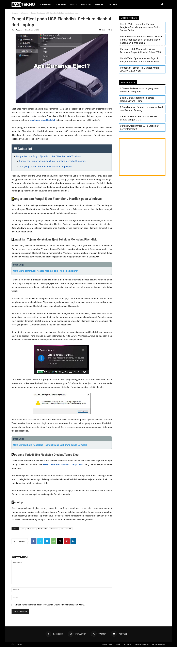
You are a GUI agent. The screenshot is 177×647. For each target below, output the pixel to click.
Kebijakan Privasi (158, 644)
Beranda (15, 13)
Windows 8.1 (66, 529)
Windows (60, 4)
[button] (162, 4)
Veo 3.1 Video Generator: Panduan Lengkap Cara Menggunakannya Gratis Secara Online (140, 27)
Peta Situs (127, 644)
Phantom (19, 30)
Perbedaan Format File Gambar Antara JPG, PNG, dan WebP (139, 69)
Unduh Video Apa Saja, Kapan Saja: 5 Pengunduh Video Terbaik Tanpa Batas (140, 60)
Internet (99, 4)
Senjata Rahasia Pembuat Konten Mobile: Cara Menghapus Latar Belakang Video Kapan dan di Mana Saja (141, 39)
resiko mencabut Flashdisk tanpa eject (63, 464)
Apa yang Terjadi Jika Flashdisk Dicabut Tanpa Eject (45, 166)
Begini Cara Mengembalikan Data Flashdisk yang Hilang (137, 99)
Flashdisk (30, 529)
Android (86, 4)
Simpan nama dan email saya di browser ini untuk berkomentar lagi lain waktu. (50, 605)
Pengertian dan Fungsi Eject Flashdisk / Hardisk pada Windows (48, 156)
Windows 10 (42, 529)
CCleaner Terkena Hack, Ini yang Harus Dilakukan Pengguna (140, 90)
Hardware (45, 4)
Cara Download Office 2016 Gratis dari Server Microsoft (139, 127)
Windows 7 (54, 529)
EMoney (113, 4)
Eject (22, 529)
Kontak (117, 644)
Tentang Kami (106, 644)
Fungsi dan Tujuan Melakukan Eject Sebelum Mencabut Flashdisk (52, 161)
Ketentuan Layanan (141, 644)
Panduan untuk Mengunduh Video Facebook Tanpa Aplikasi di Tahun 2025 (140, 51)
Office (73, 4)
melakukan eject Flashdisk (42, 120)
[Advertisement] (142, 157)
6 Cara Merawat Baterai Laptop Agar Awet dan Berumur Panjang (141, 109)
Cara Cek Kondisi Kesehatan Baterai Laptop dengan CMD (138, 118)
